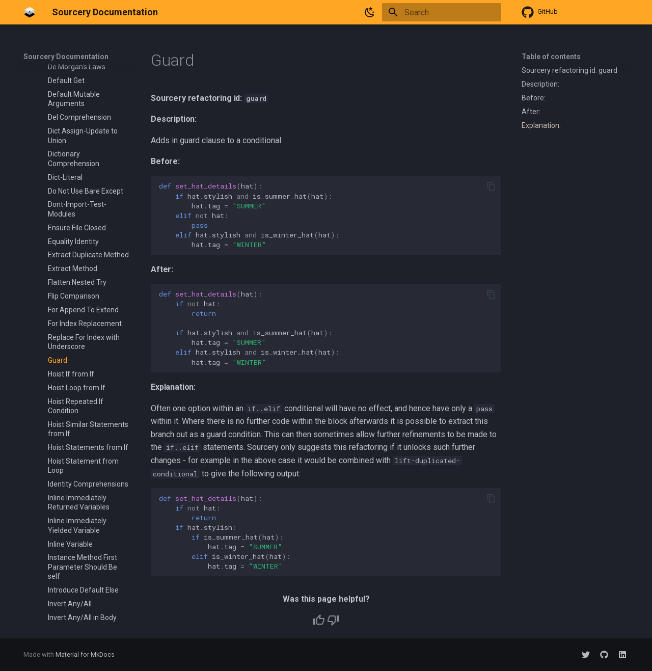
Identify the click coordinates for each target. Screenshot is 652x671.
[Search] (441, 12)
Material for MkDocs (85, 654)
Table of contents (551, 56)
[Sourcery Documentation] (29, 12)
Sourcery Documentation (65, 56)
